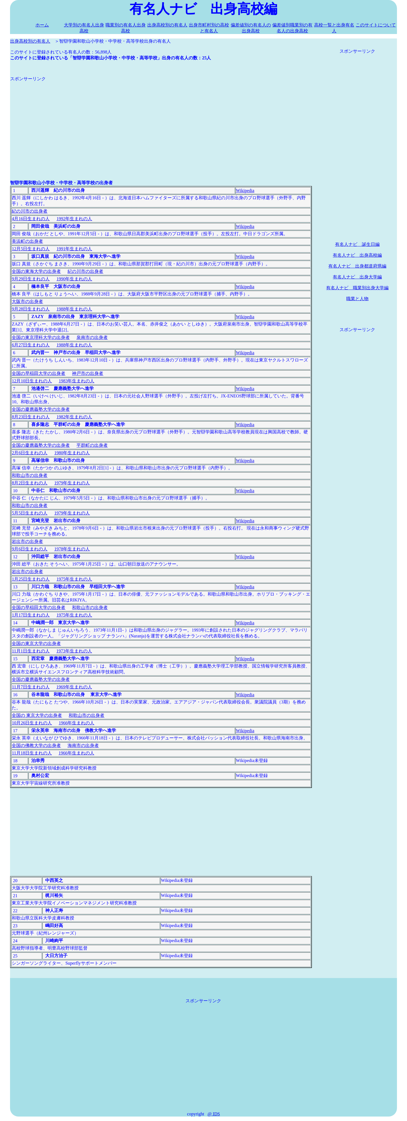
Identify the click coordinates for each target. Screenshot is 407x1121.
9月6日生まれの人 (29, 549)
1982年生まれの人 (74, 416)
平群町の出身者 (92, 445)
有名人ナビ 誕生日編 (357, 244)
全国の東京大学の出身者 (36, 643)
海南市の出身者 (83, 745)
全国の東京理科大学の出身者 (41, 337)
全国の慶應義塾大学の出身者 (41, 409)
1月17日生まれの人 (31, 615)
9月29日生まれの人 (31, 278)
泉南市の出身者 (92, 337)
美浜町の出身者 (27, 241)
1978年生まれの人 (72, 549)
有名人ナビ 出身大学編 (357, 277)
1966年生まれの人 (76, 722)
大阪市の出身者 (27, 301)
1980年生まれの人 (72, 452)
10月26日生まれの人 (32, 722)
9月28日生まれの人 (31, 309)
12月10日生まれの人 (32, 380)
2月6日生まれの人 (29, 452)
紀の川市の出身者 (29, 211)
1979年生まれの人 (72, 483)
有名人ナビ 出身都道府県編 (357, 266)
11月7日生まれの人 (30, 687)
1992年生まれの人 (74, 218)
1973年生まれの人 (74, 651)
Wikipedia (245, 190)
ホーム (42, 25)
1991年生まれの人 (74, 248)
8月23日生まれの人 (31, 416)
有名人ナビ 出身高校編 (357, 255)
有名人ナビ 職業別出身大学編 (357, 287)
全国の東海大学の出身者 (36, 271)
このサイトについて (376, 25)
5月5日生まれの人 (29, 513)
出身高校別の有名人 (167, 25)
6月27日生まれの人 (31, 345)
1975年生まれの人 (74, 579)
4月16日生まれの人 (31, 218)
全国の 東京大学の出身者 (37, 715)
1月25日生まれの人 (31, 579)
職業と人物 (357, 298)
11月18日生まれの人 (32, 753)
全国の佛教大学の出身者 (36, 745)
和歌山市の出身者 (29, 475)
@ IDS (214, 1114)
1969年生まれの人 (74, 687)
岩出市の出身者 (27, 541)
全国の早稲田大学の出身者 (38, 373)
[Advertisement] (161, 121)
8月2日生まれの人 (29, 483)
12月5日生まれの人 (31, 248)
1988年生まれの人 (74, 309)
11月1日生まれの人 (30, 651)
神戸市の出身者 (87, 373)
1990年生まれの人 (74, 278)
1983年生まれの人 (76, 380)
